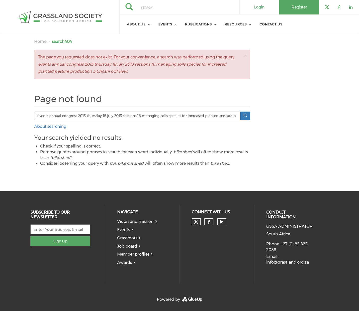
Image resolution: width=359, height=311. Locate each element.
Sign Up (60, 241)
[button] (245, 55)
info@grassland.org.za (287, 262)
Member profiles (133, 254)
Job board (127, 246)
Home (40, 41)
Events (165, 24)
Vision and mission (135, 221)
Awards (124, 262)
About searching (50, 126)
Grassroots (127, 238)
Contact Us (271, 24)
